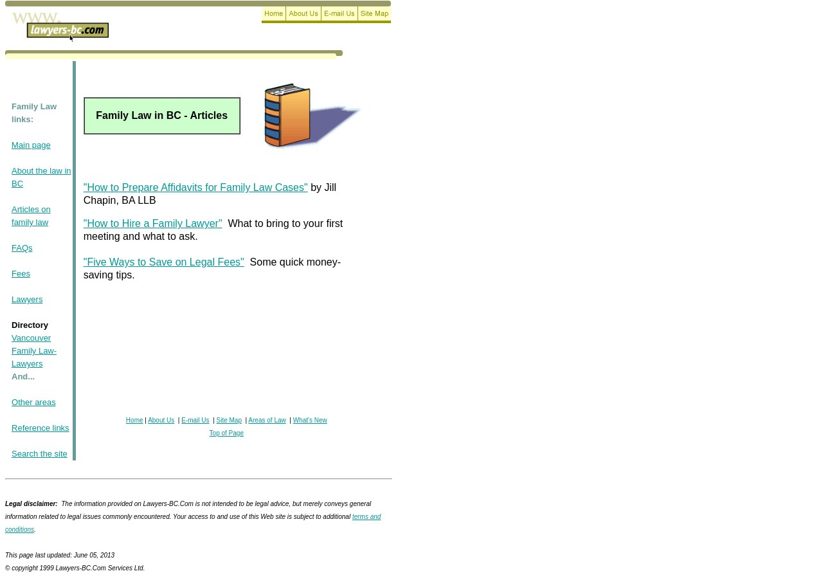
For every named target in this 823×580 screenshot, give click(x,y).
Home (134, 420)
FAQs (22, 248)
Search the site (40, 453)
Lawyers (27, 299)
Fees (21, 273)
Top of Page (227, 433)
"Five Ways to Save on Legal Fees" (164, 262)
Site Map (229, 420)
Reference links (40, 428)
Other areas (34, 402)
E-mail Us (195, 420)
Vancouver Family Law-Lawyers (34, 350)
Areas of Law (266, 420)
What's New (310, 420)
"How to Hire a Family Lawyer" (153, 223)
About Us (161, 420)
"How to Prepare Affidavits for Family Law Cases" (196, 187)
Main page (31, 145)
